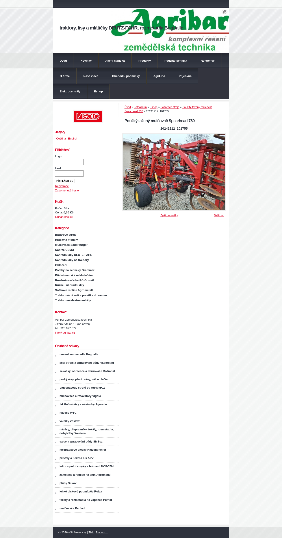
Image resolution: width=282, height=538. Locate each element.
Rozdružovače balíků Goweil (74, 280)
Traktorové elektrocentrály (73, 300)
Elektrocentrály (70, 91)
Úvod (63, 60)
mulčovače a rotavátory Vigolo (80, 396)
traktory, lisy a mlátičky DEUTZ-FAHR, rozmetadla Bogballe (121, 28)
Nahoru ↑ (102, 532)
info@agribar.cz (65, 332)
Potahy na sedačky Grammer (74, 270)
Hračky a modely (66, 239)
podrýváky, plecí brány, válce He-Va (83, 379)
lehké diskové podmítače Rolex (80, 491)
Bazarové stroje (169, 107)
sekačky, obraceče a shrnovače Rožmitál (87, 371)
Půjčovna (185, 76)
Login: (59, 156)
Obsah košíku (64, 217)
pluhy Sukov (67, 483)
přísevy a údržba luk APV (76, 458)
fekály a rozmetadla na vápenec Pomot (85, 499)
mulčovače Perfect (72, 508)
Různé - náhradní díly (69, 285)
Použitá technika (176, 60)
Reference (208, 60)
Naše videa (90, 76)
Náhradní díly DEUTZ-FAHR (73, 255)
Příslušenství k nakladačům (74, 275)
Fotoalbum (140, 107)
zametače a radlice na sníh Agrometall (85, 474)
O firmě (65, 76)
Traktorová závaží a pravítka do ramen (81, 295)
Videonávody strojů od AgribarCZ (82, 387)
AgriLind (159, 76)
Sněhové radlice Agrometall (74, 290)
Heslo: (59, 168)
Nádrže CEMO (64, 250)
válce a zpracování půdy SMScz (80, 441)
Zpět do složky (169, 215)
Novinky (86, 60)
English (73, 138)
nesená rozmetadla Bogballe (78, 354)
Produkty (144, 60)
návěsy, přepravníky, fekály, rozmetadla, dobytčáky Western (86, 431)
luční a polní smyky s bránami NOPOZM (86, 466)
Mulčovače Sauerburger (71, 244)
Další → (219, 215)
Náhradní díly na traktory (72, 260)
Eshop (98, 91)
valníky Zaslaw (69, 421)
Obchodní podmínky (126, 76)
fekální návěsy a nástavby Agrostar (83, 404)
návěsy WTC (67, 412)
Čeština (61, 138)
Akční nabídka (115, 60)
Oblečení (61, 265)
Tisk (91, 532)
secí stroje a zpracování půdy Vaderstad (86, 362)
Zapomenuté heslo (67, 190)
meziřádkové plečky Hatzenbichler (82, 449)
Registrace (62, 186)
